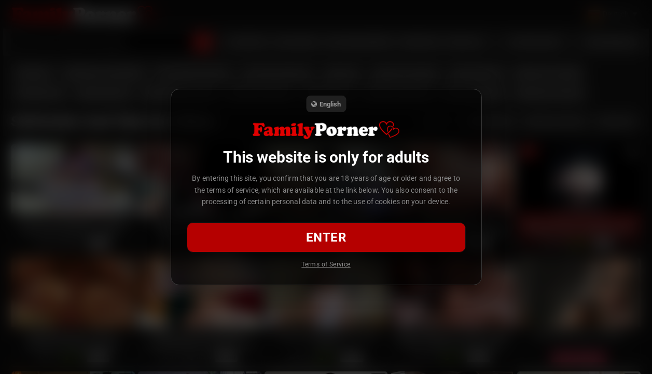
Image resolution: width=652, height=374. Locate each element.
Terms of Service (325, 264)
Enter (326, 237)
